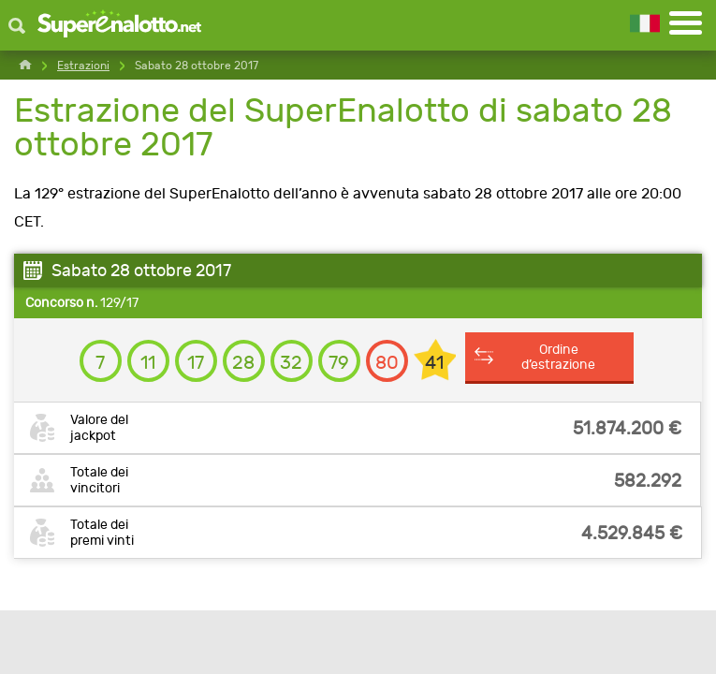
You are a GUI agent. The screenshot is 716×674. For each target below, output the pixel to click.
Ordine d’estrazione (558, 357)
